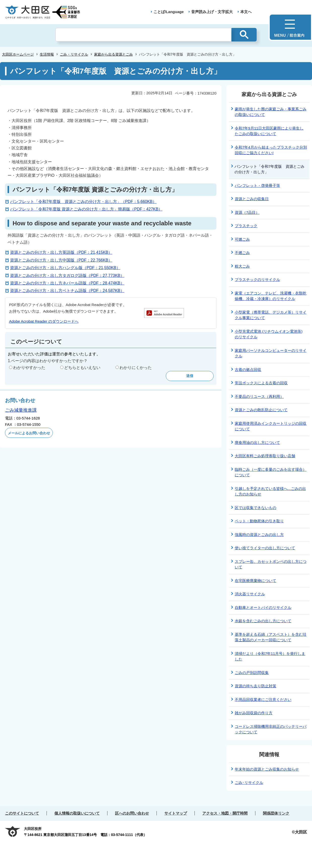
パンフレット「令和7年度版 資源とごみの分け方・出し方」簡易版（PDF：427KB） (86, 209)
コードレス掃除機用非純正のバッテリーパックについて (270, 729)
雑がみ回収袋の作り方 (253, 713)
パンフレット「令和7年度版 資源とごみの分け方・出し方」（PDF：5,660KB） (83, 201)
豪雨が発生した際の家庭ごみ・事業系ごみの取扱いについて (270, 112)
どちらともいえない (82, 367)
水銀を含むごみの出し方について (263, 621)
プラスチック (246, 226)
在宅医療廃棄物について (255, 580)
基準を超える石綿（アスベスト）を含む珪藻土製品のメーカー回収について (270, 637)
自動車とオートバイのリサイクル (263, 607)
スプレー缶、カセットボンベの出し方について (270, 564)
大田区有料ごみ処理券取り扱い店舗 (265, 456)
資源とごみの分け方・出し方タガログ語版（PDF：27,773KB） (67, 275)
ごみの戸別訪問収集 (252, 672)
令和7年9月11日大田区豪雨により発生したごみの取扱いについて (269, 131)
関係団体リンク (276, 813)
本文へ (246, 12)
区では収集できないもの (255, 507)
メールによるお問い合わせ (29, 433)
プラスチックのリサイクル (257, 279)
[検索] (143, 34)
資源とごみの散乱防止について (261, 410)
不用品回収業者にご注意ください (263, 699)
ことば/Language (168, 12)
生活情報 (47, 54)
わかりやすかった (29, 367)
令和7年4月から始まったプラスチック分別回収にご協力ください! (271, 150)
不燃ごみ (242, 252)
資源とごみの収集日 (252, 199)
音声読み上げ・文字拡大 (212, 12)
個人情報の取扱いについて (77, 813)
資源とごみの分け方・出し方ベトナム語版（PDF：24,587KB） (67, 290)
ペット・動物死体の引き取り (259, 521)
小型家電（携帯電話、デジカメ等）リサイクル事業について (270, 315)
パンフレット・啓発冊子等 (257, 185)
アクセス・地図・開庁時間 (225, 813)
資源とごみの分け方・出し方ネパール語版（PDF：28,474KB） (67, 283)
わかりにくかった (136, 367)
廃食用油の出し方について (257, 442)
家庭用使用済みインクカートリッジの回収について (270, 426)
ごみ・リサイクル (74, 54)
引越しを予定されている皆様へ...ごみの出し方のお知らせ (270, 491)
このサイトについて (22, 813)
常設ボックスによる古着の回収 (261, 383)
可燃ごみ (242, 239)
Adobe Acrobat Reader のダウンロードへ (44, 321)
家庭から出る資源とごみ (113, 54)
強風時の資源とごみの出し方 (259, 534)
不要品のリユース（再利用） (259, 396)
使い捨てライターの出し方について (265, 548)
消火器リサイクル (250, 594)
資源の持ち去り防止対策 (255, 686)
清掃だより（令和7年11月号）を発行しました (270, 656)
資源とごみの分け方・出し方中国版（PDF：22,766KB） (61, 260)
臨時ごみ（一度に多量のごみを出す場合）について (270, 472)
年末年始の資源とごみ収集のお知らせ (267, 769)
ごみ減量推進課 (21, 410)
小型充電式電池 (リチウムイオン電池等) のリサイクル (268, 334)
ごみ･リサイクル (249, 782)
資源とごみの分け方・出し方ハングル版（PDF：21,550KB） (65, 268)
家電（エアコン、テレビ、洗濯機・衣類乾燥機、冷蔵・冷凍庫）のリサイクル (270, 296)
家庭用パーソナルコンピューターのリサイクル (270, 353)
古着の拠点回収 (248, 369)
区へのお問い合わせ (132, 813)
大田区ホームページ (18, 54)
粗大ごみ (242, 266)
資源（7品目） (247, 212)
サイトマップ (175, 813)
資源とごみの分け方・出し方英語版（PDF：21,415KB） (61, 252)
